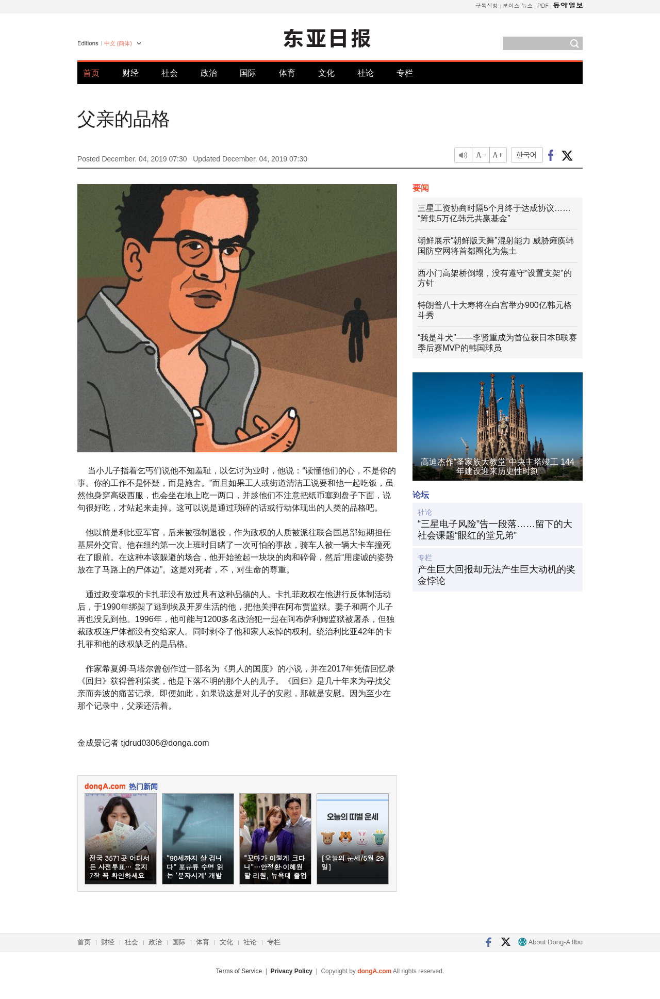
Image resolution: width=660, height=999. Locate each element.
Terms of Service (239, 971)
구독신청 (486, 5)
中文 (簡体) (118, 43)
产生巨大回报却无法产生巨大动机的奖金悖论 (496, 575)
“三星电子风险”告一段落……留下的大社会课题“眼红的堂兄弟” (495, 530)
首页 (91, 73)
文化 (326, 73)
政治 (209, 73)
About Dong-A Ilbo (550, 942)
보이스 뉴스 (518, 5)
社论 (365, 73)
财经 (130, 73)
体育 (287, 73)
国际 (248, 73)
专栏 (405, 73)
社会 (169, 73)
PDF (543, 5)
